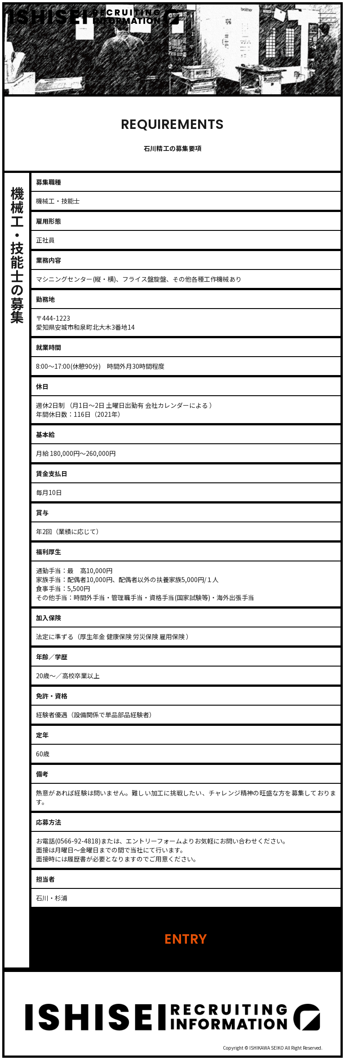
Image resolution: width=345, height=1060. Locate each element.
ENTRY (186, 939)
